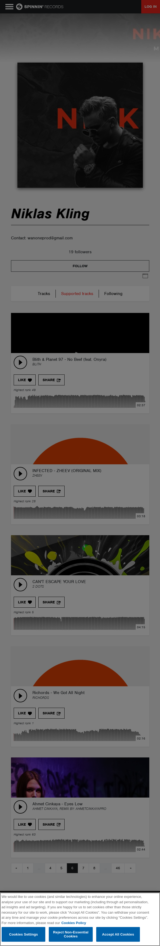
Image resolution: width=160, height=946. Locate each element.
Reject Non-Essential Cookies (70, 934)
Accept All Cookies (118, 934)
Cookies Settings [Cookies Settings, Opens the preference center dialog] (23, 934)
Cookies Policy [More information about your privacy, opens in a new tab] (73, 923)
